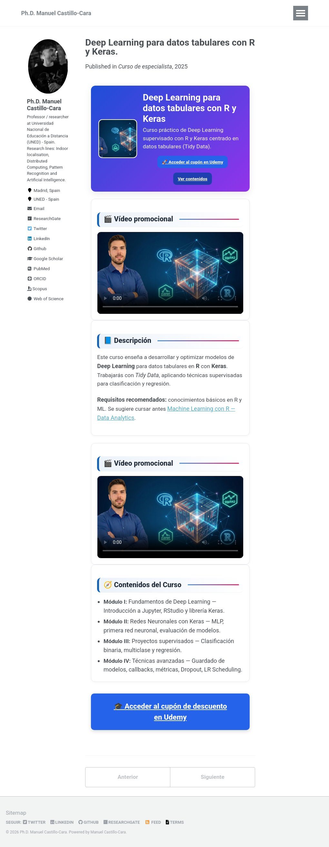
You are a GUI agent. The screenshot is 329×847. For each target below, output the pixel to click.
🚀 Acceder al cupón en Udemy (192, 164)
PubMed (38, 280)
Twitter (37, 240)
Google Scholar (45, 270)
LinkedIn (38, 250)
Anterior (127, 784)
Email (36, 220)
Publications (252, 13)
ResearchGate (44, 230)
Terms (180, 822)
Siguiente (212, 784)
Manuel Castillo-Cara (109, 832)
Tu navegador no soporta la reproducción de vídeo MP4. (170, 276)
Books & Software (201, 13)
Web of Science (45, 310)
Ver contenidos (192, 181)
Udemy (124, 13)
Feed (157, 822)
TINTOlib (155, 13)
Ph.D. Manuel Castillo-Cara (56, 13)
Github (36, 260)
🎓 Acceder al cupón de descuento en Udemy (170, 718)
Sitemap (16, 813)
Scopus (37, 300)
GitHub (91, 822)
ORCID (36, 290)
